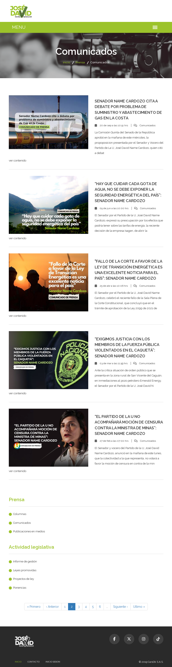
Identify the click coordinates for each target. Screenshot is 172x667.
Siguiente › (120, 606)
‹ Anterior (52, 606)
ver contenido (17, 160)
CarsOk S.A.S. (155, 661)
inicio (66, 62)
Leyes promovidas (24, 570)
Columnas (19, 514)
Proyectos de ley (23, 578)
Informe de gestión (25, 561)
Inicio (18, 662)
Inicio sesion (53, 662)
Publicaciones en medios (29, 531)
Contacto (33, 662)
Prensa (80, 62)
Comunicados (22, 522)
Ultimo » (139, 606)
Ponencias (19, 587)
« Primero (34, 606)
